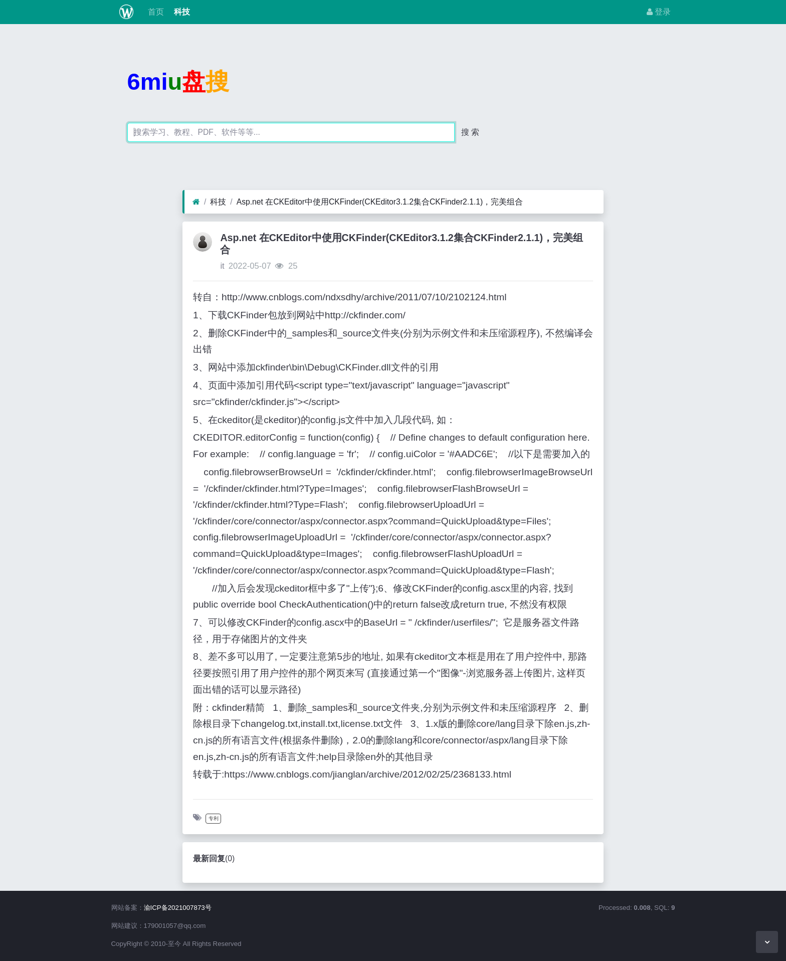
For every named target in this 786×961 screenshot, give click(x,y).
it (222, 266)
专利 (214, 818)
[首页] (196, 202)
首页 (154, 12)
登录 (659, 12)
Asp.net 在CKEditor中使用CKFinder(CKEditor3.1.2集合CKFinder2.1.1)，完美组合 (380, 202)
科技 (181, 12)
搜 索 (470, 132)
